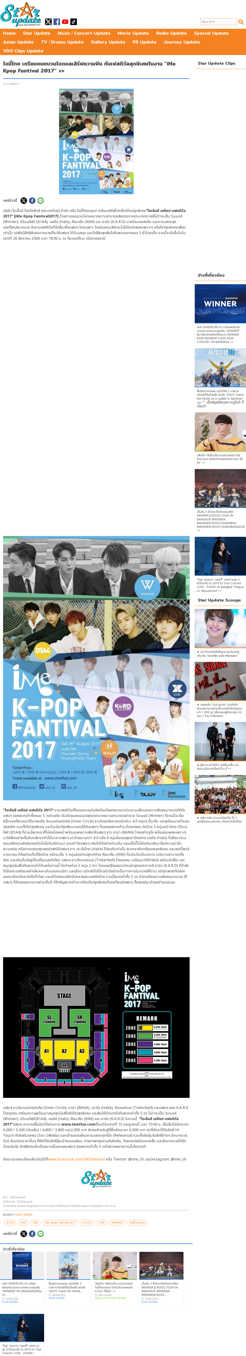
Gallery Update (108, 41)
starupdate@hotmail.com (146, 1352)
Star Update (37, 33)
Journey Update (182, 41)
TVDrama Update (62, 41)
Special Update (211, 33)
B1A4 (10, 1222)
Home (9, 33)
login (168, 1348)
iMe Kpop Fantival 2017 (60, 1222)
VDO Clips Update (23, 50)
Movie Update (133, 33)
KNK (102, 1222)
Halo (23, 1222)
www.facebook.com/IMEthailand (76, 1159)
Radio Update (171, 33)
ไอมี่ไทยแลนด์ (137, 1222)
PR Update (145, 41)
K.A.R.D (87, 1222)
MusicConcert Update (84, 33)
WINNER (117, 1222)
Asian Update (18, 41)
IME (35, 1222)
